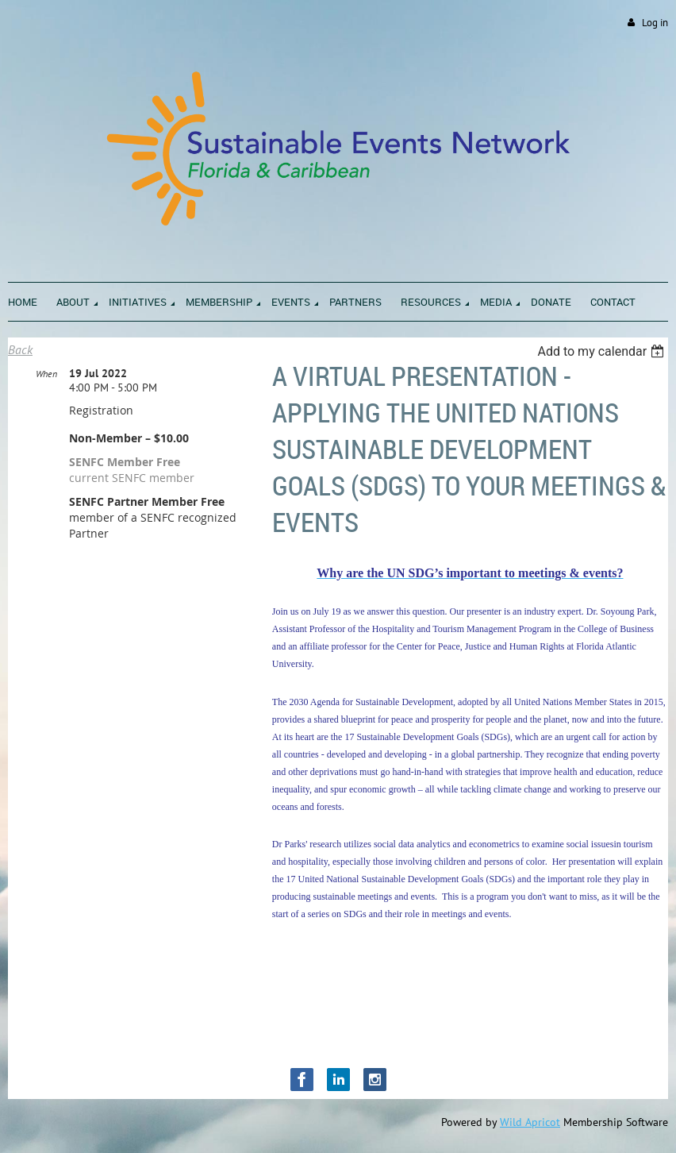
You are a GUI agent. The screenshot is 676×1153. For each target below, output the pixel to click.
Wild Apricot (530, 1122)
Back (20, 349)
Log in (655, 22)
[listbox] (602, 351)
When (46, 374)
